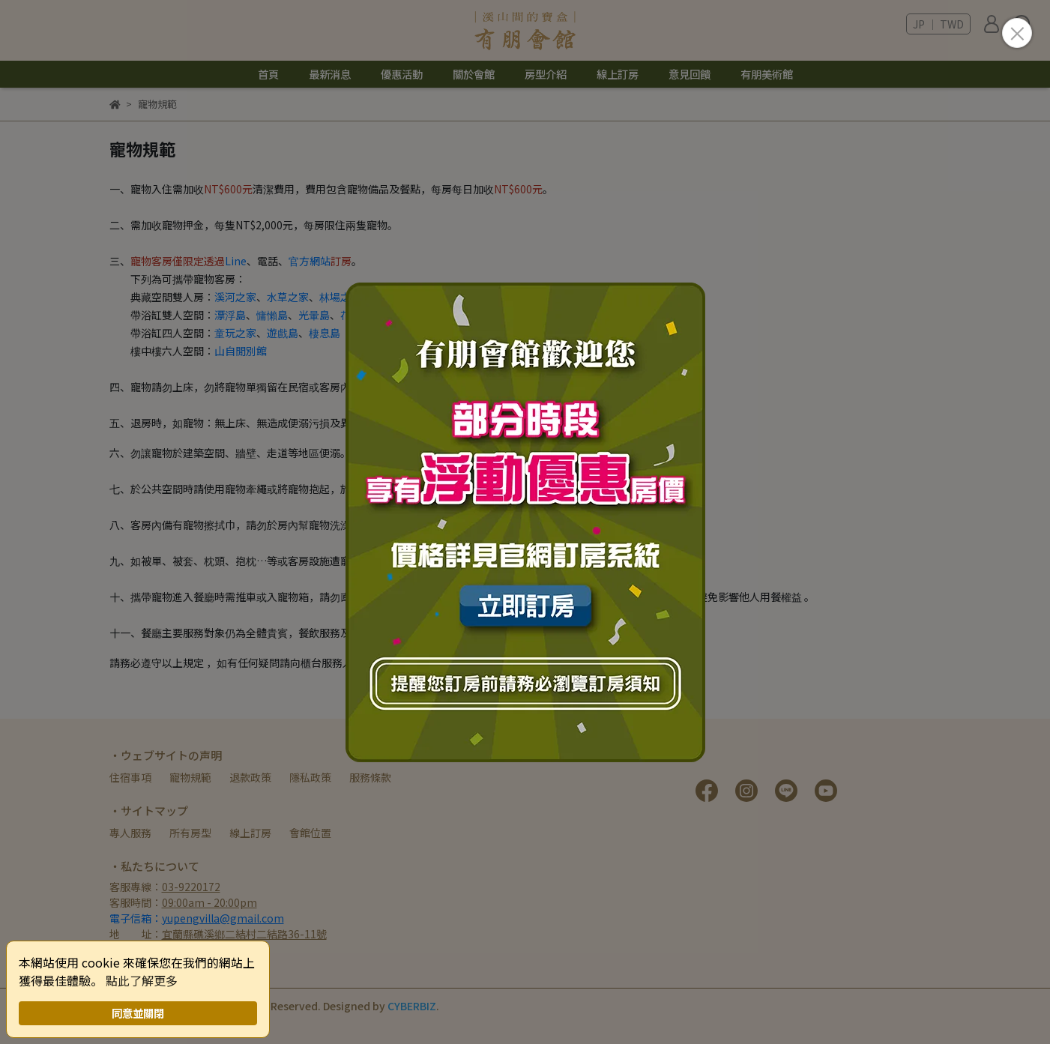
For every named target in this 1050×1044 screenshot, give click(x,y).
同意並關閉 (138, 1013)
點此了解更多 (142, 980)
